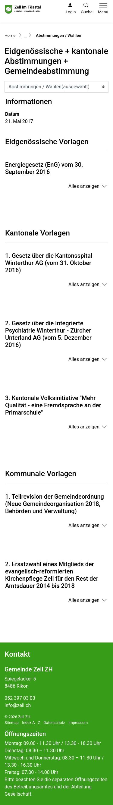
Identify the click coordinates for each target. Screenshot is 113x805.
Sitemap (12, 722)
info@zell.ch (18, 705)
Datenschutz (54, 722)
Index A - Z (31, 722)
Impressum (78, 722)
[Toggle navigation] (101, 8)
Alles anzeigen (83, 186)
